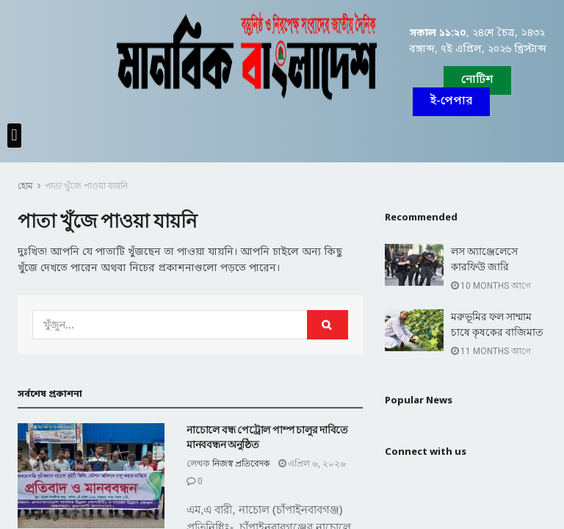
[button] (451, 101)
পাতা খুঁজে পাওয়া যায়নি (86, 186)
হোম (25, 186)
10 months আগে (491, 286)
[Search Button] (327, 324)
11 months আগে (491, 351)
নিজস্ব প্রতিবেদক (241, 463)
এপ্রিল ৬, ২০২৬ (312, 463)
